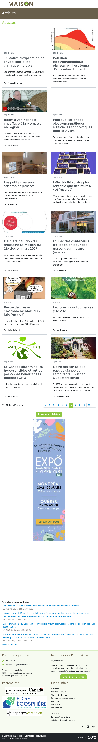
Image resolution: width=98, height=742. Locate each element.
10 (89, 405)
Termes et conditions (60, 717)
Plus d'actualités (9, 644)
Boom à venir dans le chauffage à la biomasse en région (23, 123)
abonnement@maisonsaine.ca (18, 664)
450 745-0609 (11, 661)
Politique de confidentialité (63, 720)
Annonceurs (56, 708)
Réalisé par (82, 737)
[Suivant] (94, 405)
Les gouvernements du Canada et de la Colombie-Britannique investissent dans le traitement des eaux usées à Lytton (49, 625)
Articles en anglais (59, 692)
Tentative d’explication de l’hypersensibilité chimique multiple (24, 61)
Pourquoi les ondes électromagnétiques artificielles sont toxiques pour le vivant (72, 125)
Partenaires (56, 704)
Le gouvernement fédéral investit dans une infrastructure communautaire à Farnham (41, 606)
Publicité (55, 701)
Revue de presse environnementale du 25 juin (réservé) (23, 311)
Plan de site (56, 714)
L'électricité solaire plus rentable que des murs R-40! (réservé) (73, 186)
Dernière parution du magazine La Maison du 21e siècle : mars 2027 (22, 244)
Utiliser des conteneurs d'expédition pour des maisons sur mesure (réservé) (71, 246)
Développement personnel (63, 698)
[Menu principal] (4, 4)
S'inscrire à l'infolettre (49, 414)
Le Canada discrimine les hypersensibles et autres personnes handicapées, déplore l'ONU (23, 372)
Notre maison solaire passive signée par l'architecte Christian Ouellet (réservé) (69, 372)
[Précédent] (45, 405)
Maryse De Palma (59, 695)
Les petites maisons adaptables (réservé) (20, 184)
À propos (55, 688)
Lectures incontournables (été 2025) (73, 309)
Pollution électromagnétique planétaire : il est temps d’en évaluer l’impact (71, 63)
